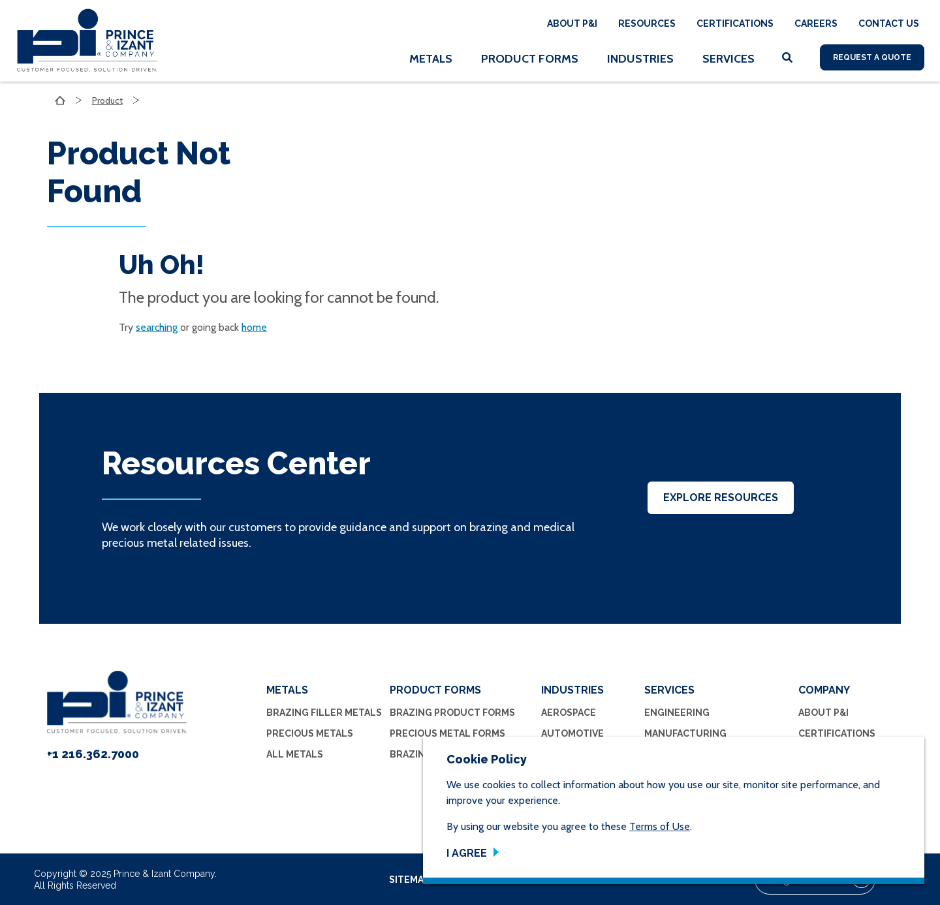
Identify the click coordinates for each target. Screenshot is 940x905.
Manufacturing (685, 733)
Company (824, 690)
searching (157, 327)
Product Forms (529, 59)
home (254, 327)
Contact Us (888, 23)
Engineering (677, 712)
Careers (816, 23)
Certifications (735, 23)
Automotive (572, 733)
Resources (647, 23)
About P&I (572, 23)
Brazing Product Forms (452, 712)
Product (108, 100)
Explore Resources (720, 497)
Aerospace (568, 712)
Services (728, 59)
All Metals (294, 754)
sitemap (408, 879)
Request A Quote (872, 57)
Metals (430, 59)
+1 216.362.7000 (93, 754)
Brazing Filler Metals (324, 712)
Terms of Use (659, 826)
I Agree (466, 853)
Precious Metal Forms (447, 733)
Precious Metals (309, 733)
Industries (640, 59)
